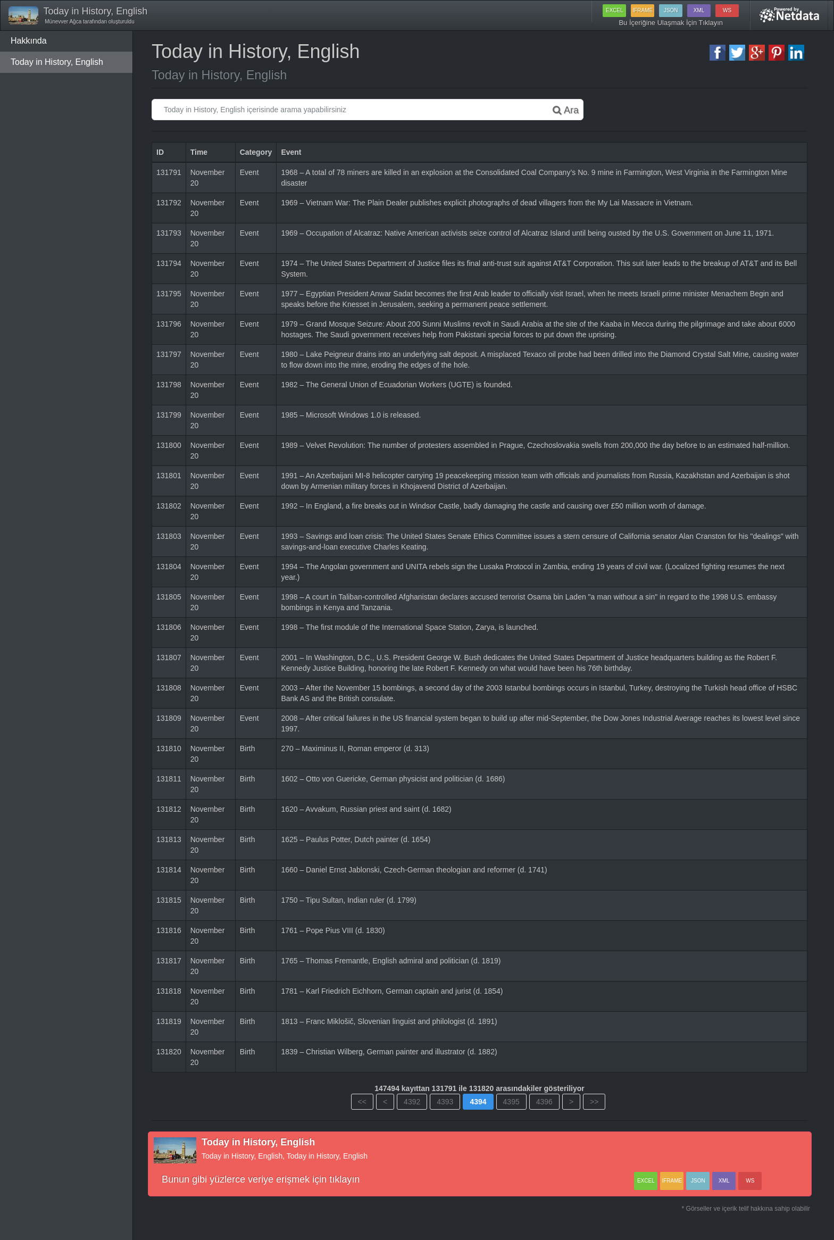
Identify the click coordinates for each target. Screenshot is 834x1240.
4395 (511, 1101)
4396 (544, 1101)
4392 (412, 1101)
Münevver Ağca (63, 21)
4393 (445, 1101)
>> (594, 1101)
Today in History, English (57, 61)
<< (362, 1101)
